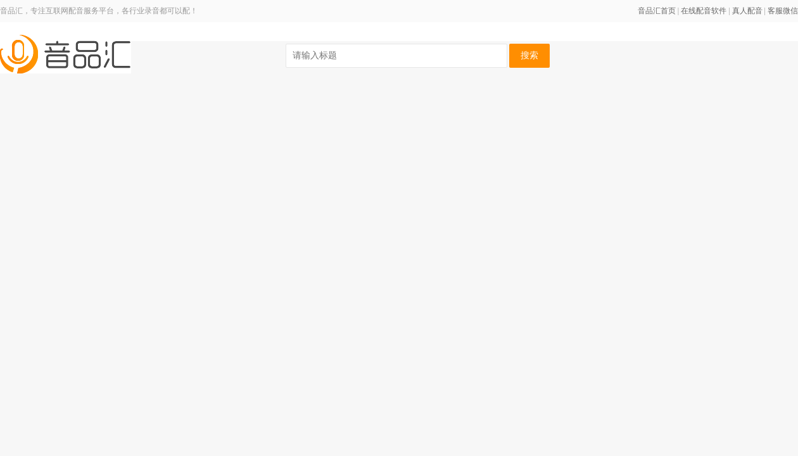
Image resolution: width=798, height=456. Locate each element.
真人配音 (747, 10)
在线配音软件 (703, 10)
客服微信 (783, 10)
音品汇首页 (657, 10)
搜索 (529, 55)
